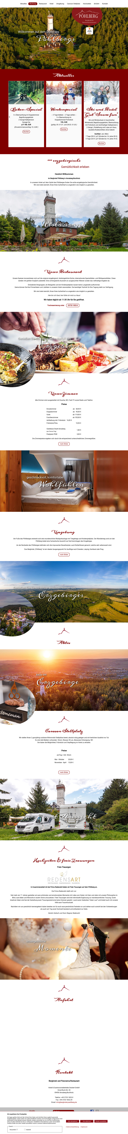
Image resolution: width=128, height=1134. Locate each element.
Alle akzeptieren (72, 1121)
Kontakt (105, 4)
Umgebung (60, 4)
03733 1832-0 (73, 305)
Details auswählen (100, 1121)
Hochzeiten (87, 4)
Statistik (28, 1129)
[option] (27, 114)
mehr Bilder (64, 444)
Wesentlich (13, 1129)
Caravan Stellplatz (73, 4)
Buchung (33, 4)
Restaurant (43, 4)
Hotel (51, 4)
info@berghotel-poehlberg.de (66, 1102)
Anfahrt (96, 4)
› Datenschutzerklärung (72, 1127)
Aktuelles (23, 4)
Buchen (26, 132)
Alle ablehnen (87, 1121)
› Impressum (83, 1127)
